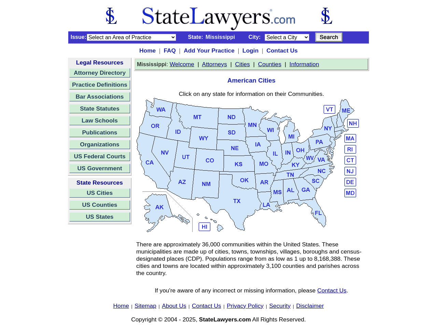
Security (280, 305)
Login (250, 50)
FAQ (170, 50)
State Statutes (99, 108)
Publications (99, 132)
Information (304, 64)
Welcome (182, 64)
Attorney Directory (100, 72)
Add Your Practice (209, 50)
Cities (242, 64)
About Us (174, 305)
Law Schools (100, 120)
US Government (99, 168)
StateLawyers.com (225, 319)
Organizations (99, 144)
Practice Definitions (99, 84)
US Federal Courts (99, 156)
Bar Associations (100, 96)
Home (147, 50)
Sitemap (145, 305)
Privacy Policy (245, 305)
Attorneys (214, 64)
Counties (269, 64)
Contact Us (281, 50)
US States (100, 216)
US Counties (99, 204)
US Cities (100, 192)
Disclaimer (310, 305)
